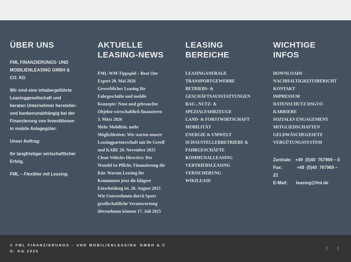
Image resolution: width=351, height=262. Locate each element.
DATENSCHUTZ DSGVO (298, 104)
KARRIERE (285, 111)
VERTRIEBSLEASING (207, 165)
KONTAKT (284, 88)
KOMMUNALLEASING (209, 157)
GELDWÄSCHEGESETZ (298, 134)
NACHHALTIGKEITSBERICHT (305, 81)
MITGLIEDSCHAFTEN (296, 127)
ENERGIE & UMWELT (208, 134)
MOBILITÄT (198, 127)
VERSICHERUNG (203, 173)
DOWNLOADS (287, 73)
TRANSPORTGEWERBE (210, 81)
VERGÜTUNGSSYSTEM (297, 142)
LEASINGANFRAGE (206, 73)
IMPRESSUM (286, 96)
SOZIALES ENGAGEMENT (300, 119)
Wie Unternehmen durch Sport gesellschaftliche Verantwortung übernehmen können (127, 204)
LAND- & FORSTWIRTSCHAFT (217, 119)
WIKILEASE (198, 180)
